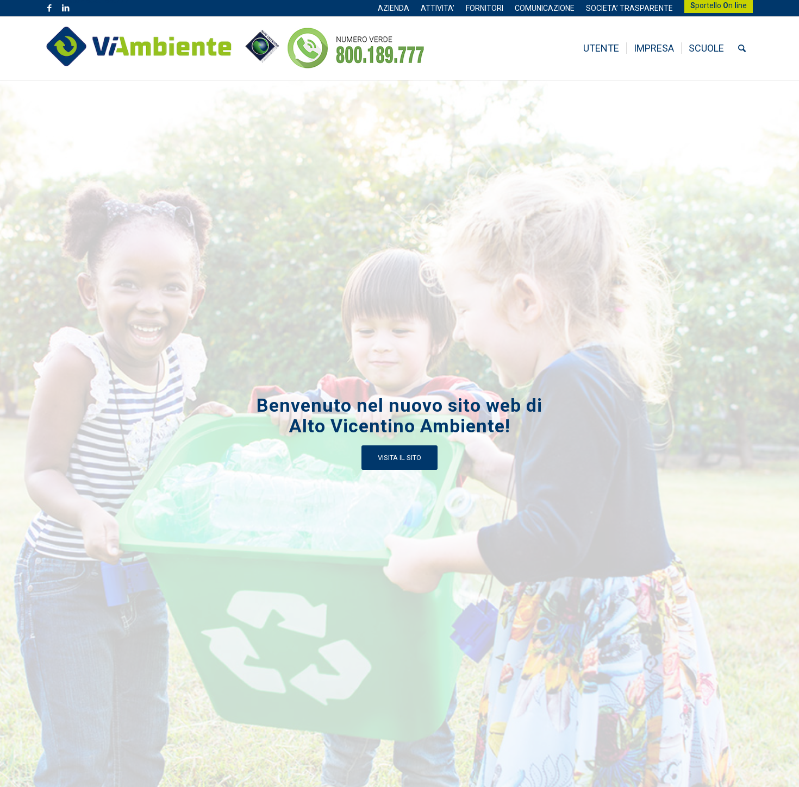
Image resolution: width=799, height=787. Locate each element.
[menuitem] (393, 8)
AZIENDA (393, 8)
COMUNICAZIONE (545, 8)
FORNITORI (484, 8)
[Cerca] (742, 48)
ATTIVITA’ (437, 8)
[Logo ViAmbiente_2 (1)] (162, 48)
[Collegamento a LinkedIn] (66, 8)
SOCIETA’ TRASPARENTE (629, 8)
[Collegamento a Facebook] (49, 8)
